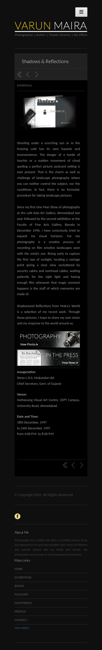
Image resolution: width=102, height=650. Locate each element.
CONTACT (21, 620)
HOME (19, 568)
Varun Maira (22, 627)
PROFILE (20, 611)
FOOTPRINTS (23, 603)
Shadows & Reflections (45, 61)
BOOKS (19, 585)
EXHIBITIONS (23, 577)
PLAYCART (21, 594)
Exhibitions (24, 85)
